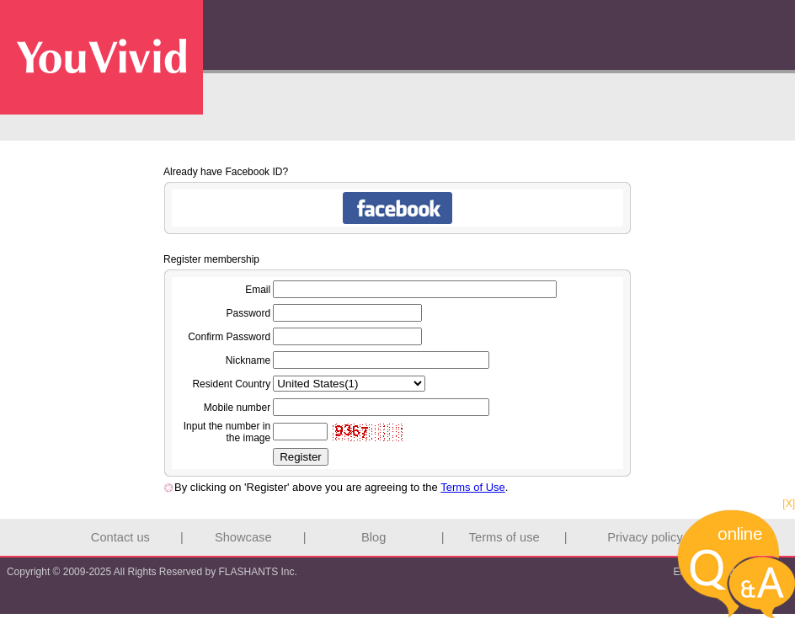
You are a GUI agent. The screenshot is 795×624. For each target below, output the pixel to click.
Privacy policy (645, 537)
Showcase (243, 537)
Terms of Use (472, 487)
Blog (373, 537)
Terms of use (504, 537)
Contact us (120, 537)
